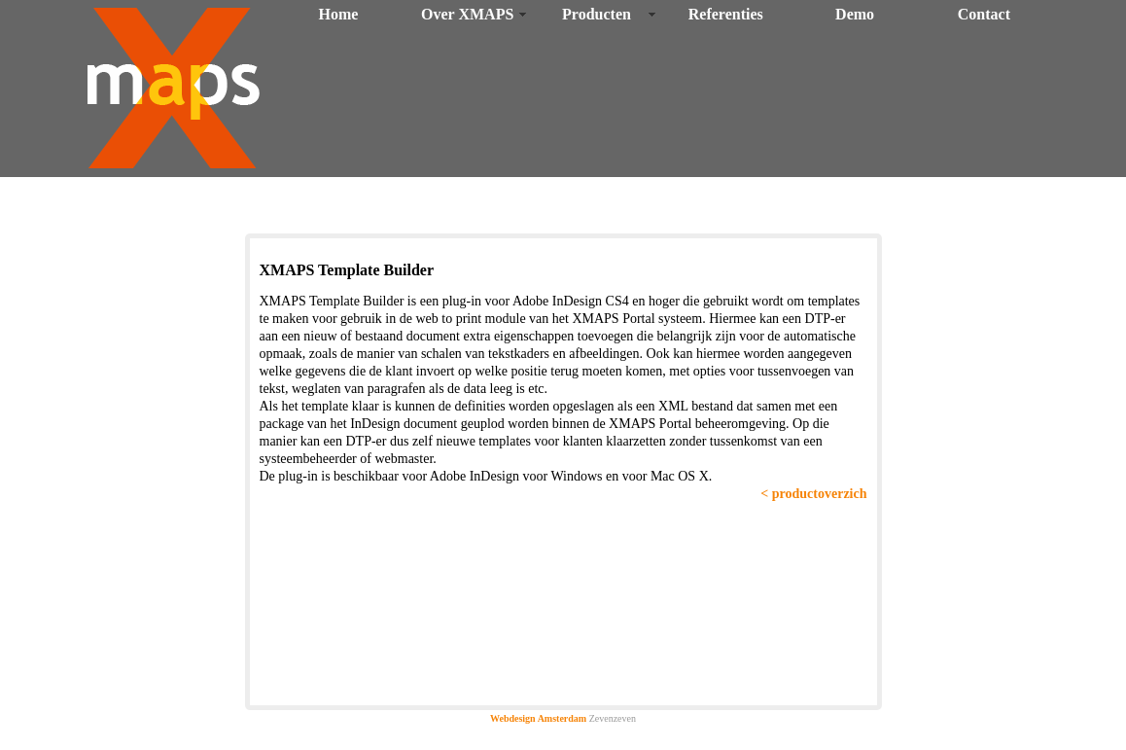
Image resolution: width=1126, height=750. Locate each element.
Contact (984, 14)
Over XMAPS (467, 14)
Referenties (725, 14)
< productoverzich (813, 493)
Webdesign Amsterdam (538, 718)
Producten (596, 14)
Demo (854, 14)
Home (338, 14)
